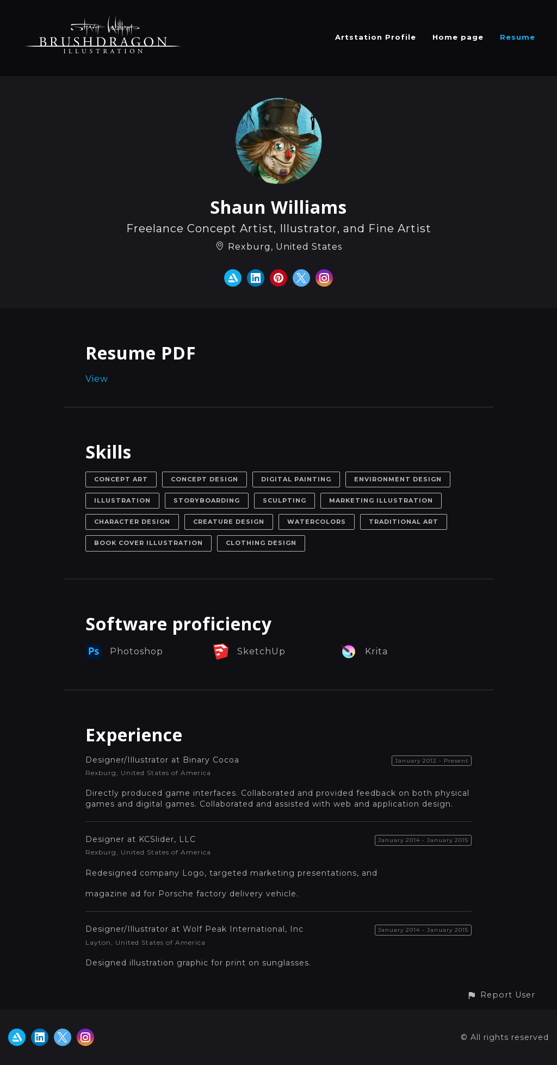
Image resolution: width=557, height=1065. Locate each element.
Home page (458, 37)
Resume (517, 37)
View (96, 379)
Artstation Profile (375, 37)
